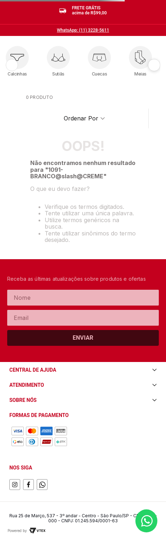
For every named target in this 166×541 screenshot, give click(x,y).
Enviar (83, 337)
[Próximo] (154, 65)
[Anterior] (12, 65)
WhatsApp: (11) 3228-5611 (83, 30)
